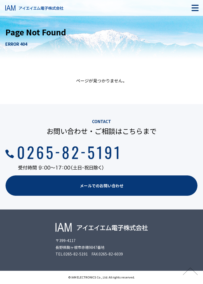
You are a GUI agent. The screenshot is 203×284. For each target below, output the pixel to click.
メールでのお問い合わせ (101, 185)
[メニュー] (195, 8)
